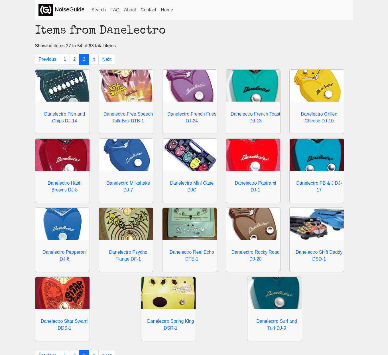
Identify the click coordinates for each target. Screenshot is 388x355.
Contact (148, 9)
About (130, 9)
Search (99, 9)
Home (167, 9)
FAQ (114, 9)
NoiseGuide (61, 10)
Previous (47, 59)
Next (106, 59)
